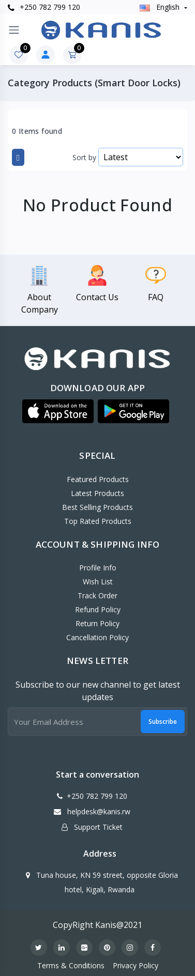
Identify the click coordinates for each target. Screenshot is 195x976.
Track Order (97, 595)
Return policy (97, 623)
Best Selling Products (97, 507)
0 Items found (37, 131)
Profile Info (97, 567)
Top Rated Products (97, 521)
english (161, 7)
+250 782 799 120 (44, 7)
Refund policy (98, 609)
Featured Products (98, 479)
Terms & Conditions (70, 965)
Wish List (98, 581)
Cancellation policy (97, 637)
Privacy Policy (135, 965)
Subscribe (162, 721)
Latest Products (97, 493)
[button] (58, 411)
